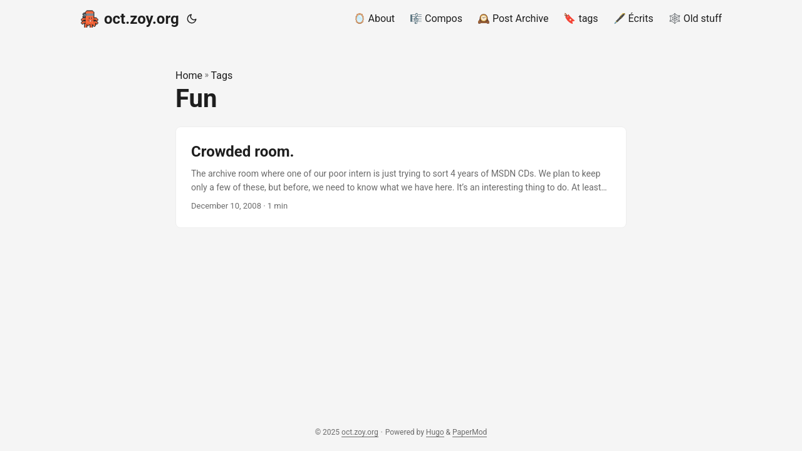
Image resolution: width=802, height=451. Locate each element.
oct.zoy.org (129, 18)
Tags (222, 75)
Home (188, 75)
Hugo (435, 432)
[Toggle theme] (191, 19)
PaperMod (469, 432)
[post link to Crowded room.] (401, 177)
